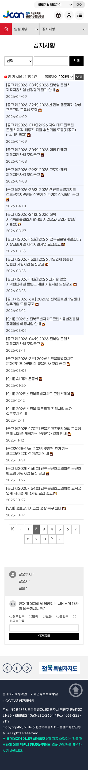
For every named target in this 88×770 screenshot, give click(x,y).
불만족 (64, 616)
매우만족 (18, 616)
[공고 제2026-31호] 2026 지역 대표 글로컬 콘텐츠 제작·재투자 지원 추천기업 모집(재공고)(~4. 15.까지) (41, 130)
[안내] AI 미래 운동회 (22, 379)
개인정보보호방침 (46, 694)
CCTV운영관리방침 (19, 701)
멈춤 (17, 668)
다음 (27, 668)
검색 (76, 61)
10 (44, 539)
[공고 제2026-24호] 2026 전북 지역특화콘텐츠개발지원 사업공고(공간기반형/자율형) (41, 219)
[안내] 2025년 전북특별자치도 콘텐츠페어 (38, 394)
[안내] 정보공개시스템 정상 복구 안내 (34, 509)
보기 (79, 77)
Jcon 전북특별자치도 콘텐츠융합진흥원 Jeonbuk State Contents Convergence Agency (23, 15)
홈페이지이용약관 (15, 694)
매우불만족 (17, 621)
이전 (7, 668)
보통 (49, 616)
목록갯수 (51, 77)
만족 (35, 616)
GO (79, 4)
